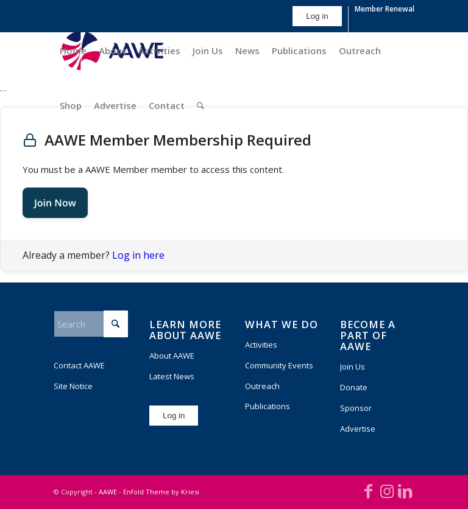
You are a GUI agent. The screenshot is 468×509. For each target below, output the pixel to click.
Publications (267, 406)
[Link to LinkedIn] (405, 491)
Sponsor (356, 407)
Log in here (138, 255)
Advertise (357, 428)
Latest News (171, 376)
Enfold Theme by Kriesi (161, 491)
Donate (353, 387)
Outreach (262, 386)
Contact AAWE (79, 365)
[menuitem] (317, 22)
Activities (261, 344)
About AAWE (171, 355)
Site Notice (73, 386)
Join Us (352, 366)
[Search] (200, 105)
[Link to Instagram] (387, 491)
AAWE (108, 491)
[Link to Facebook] (369, 491)
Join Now (55, 202)
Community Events (279, 365)
